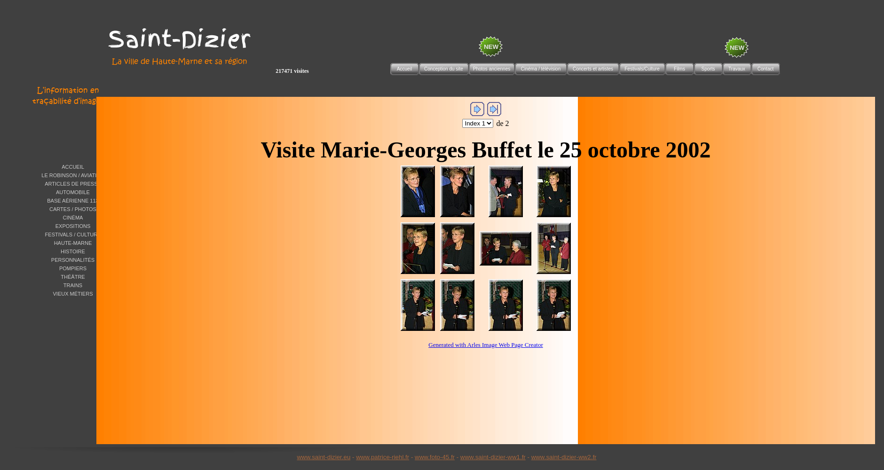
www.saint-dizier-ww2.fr (564, 457)
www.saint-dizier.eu (323, 457)
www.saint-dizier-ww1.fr (493, 457)
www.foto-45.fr (435, 457)
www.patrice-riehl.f (381, 457)
